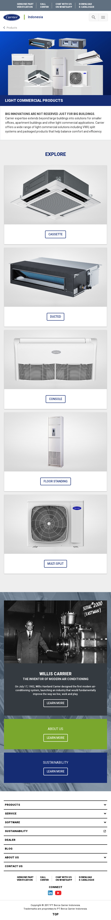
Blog (9, 848)
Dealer (10, 839)
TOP (55, 914)
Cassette (55, 234)
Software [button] (12, 822)
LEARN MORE (55, 703)
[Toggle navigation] (93, 17)
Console (55, 399)
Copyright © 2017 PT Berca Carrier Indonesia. (56, 905)
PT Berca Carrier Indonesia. (72, 908)
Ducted (55, 316)
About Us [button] (12, 857)
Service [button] (10, 813)
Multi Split (55, 563)
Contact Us (14, 866)
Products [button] (12, 804)
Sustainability (56, 832)
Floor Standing (56, 481)
